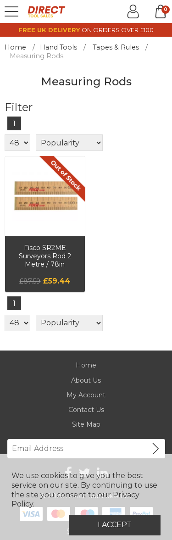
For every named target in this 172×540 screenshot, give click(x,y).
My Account (86, 395)
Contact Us (86, 410)
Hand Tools (58, 47)
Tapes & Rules (116, 47)
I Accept (115, 524)
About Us (86, 380)
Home (15, 47)
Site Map (86, 424)
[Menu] (11, 11)
